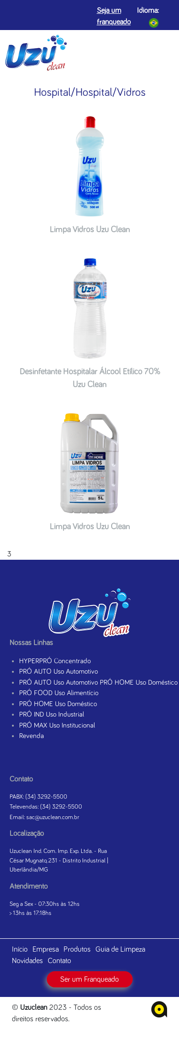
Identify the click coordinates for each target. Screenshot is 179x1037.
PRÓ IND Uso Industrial (51, 714)
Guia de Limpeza (120, 949)
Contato (59, 961)
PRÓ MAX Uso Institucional (57, 725)
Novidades (27, 961)
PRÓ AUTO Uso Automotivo (58, 671)
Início (20, 949)
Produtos (77, 949)
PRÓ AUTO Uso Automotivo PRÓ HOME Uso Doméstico (98, 682)
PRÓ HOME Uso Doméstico (58, 704)
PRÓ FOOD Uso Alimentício (58, 693)
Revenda (31, 735)
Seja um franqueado (114, 16)
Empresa (45, 949)
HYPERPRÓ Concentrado (55, 661)
